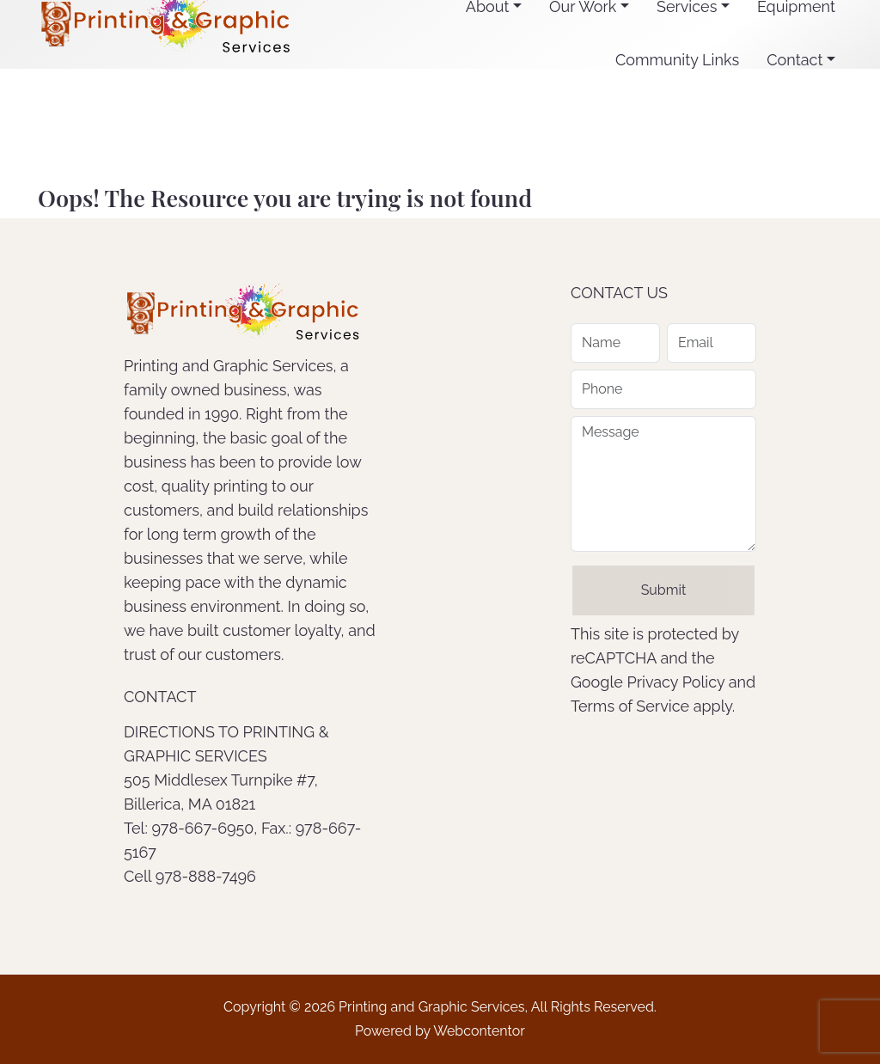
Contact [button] (794, 60)
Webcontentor (479, 1031)
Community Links (677, 60)
